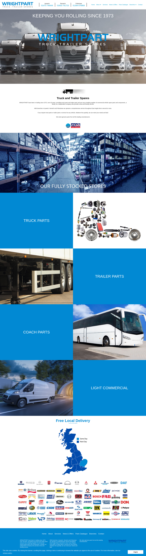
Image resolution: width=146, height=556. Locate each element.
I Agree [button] (135, 552)
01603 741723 (63, 5)
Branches (132, 4)
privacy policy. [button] (7, 553)
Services (105, 4)
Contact (140, 4)
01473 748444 (47, 5)
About (98, 4)
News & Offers (113, 4)
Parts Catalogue (123, 4)
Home (93, 4)
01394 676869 (79, 5)
